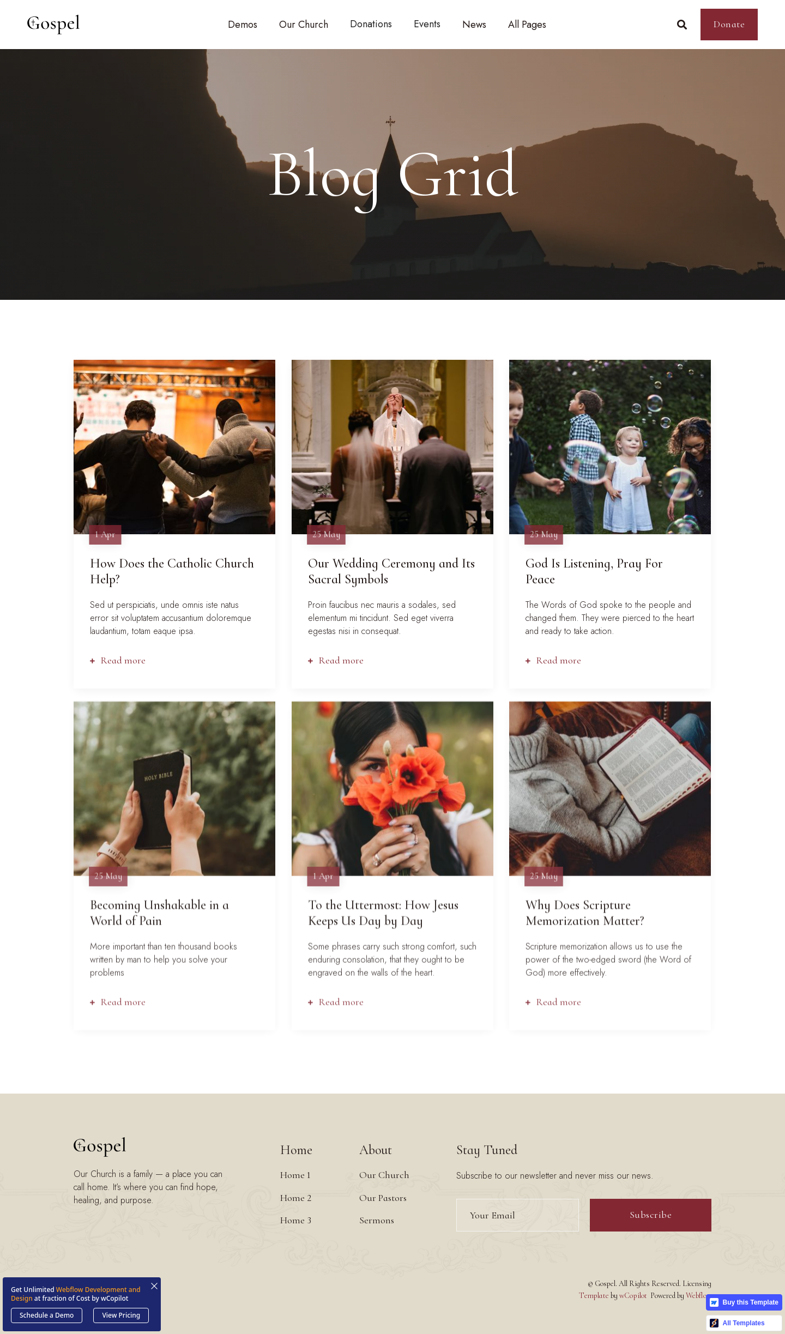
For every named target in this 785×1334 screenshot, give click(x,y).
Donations (371, 24)
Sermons (376, 1220)
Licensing (697, 1283)
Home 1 (295, 1175)
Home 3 (295, 1220)
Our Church (384, 1175)
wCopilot (633, 1295)
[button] (242, 24)
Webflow (698, 1295)
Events (427, 24)
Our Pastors (383, 1198)
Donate (729, 24)
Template (594, 1295)
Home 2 (295, 1198)
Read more (118, 659)
